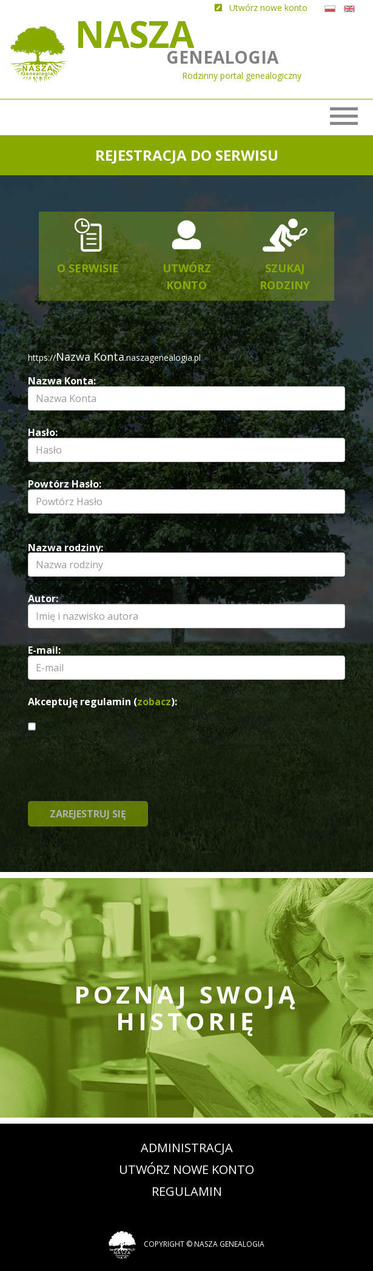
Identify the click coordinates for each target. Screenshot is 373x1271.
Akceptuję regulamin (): (102, 701)
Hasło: (43, 432)
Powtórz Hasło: (64, 484)
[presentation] (202, 777)
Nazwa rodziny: (65, 547)
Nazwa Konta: (62, 380)
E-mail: (44, 650)
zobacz (154, 701)
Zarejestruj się (88, 813)
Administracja (187, 1147)
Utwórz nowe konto (186, 1169)
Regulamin (187, 1191)
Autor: (43, 598)
